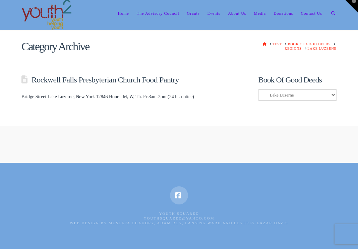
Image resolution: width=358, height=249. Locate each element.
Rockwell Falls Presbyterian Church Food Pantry (105, 79)
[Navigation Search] (331, 15)
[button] (351, 6)
